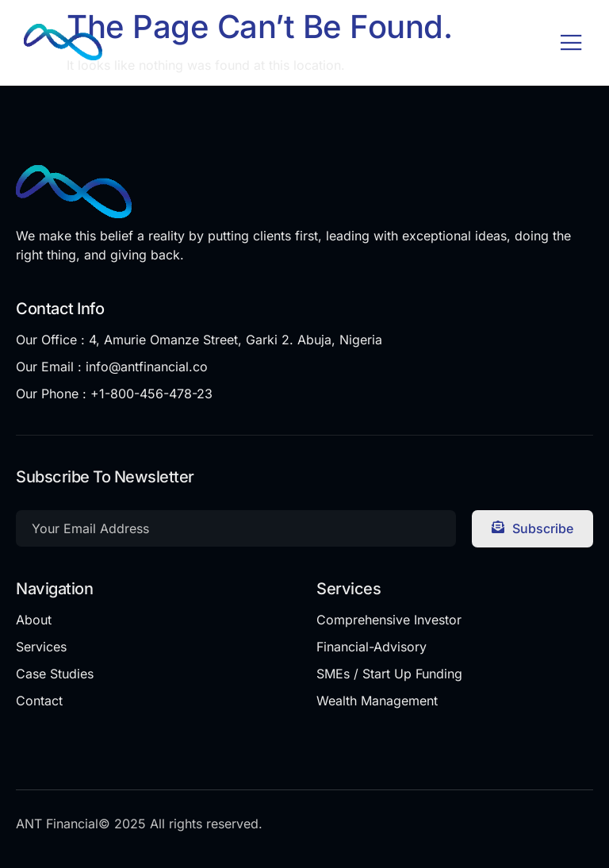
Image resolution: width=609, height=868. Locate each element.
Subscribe (532, 528)
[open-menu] (571, 43)
